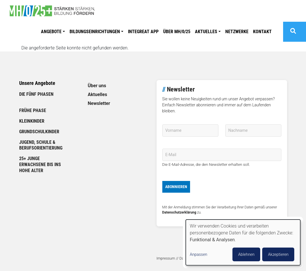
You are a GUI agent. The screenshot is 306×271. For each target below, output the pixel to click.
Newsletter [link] (99, 103)
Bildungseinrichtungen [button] (95, 31)
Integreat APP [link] (143, 31)
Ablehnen (246, 254)
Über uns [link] (97, 85)
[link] (54, 11)
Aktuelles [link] (97, 94)
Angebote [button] (51, 31)
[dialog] (243, 242)
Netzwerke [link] (236, 31)
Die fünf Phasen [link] (36, 94)
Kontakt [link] (262, 31)
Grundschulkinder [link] (39, 131)
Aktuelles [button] (206, 31)
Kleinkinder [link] (31, 121)
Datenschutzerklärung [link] (179, 212)
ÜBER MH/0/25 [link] (176, 31)
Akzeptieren (278, 254)
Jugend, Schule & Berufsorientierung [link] (40, 145)
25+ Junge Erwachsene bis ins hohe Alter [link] (40, 164)
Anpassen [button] (198, 254)
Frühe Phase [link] (32, 110)
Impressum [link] (166, 258)
